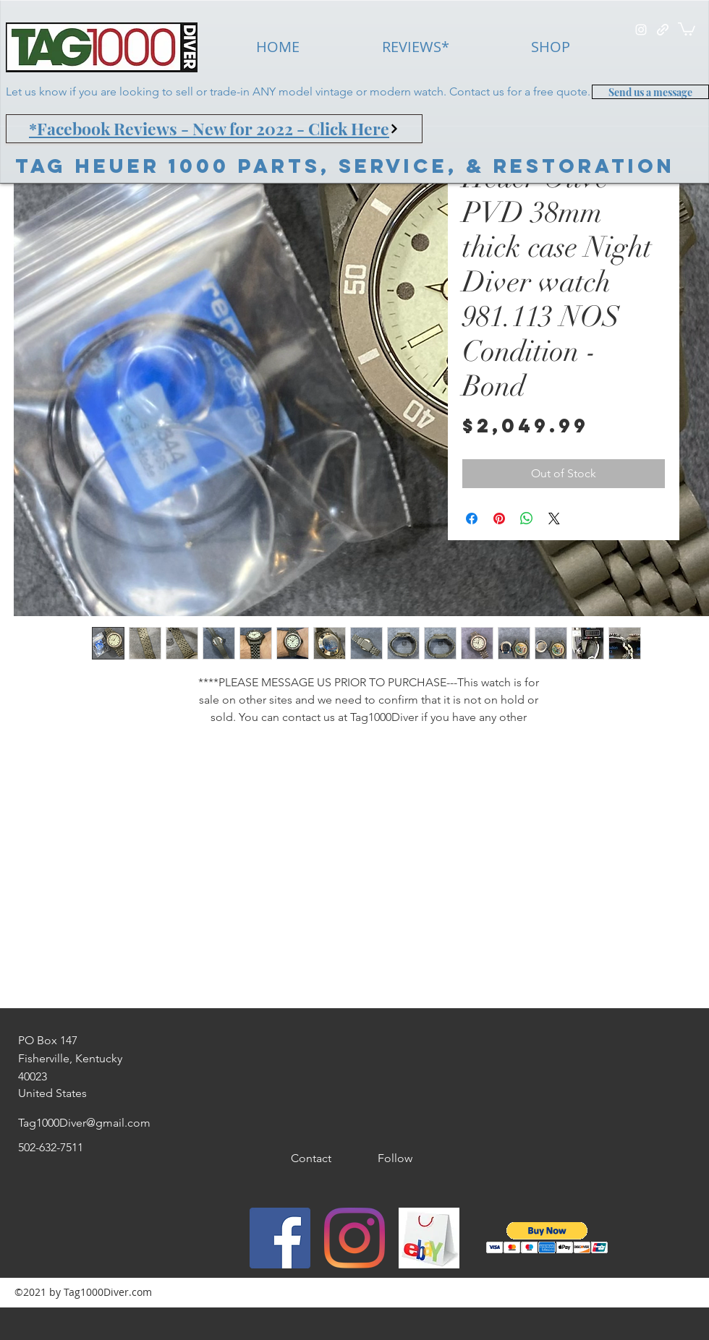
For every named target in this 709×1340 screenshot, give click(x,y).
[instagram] (641, 29)
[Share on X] (554, 518)
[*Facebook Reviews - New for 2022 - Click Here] (214, 128)
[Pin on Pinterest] (499, 518)
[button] (686, 28)
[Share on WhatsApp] (526, 518)
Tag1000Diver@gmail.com (84, 1123)
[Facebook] (280, 1238)
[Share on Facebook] (471, 518)
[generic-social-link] (662, 29)
